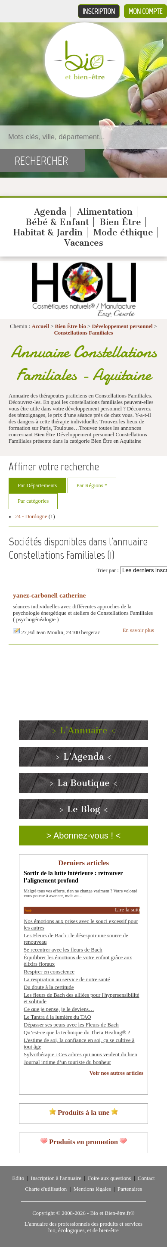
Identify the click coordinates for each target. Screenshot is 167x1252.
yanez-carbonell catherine (49, 595)
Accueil (40, 326)
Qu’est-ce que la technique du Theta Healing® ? (77, 1033)
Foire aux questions (109, 1178)
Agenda (50, 212)
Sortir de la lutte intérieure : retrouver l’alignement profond (73, 877)
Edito (18, 1178)
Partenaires (130, 1189)
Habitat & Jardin (48, 232)
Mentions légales (92, 1189)
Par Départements (37, 485)
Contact (146, 1178)
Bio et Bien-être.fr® (112, 1213)
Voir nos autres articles (116, 1073)
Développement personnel (122, 326)
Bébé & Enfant (57, 222)
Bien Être (120, 222)
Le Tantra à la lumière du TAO (57, 1017)
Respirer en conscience (49, 972)
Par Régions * (92, 485)
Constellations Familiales (83, 333)
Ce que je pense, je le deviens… (59, 1009)
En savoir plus (138, 630)
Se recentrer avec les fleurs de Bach (63, 950)
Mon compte (145, 11)
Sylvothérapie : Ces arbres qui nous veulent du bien (80, 1055)
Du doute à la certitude (49, 987)
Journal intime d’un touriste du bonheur (67, 1062)
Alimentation (105, 212)
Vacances (83, 243)
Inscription (99, 11)
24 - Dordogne (31, 516)
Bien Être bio (70, 326)
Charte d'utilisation (46, 1189)
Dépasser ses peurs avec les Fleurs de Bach (71, 1025)
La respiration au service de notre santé (67, 980)
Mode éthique (123, 232)
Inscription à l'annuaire (56, 1178)
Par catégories (33, 501)
